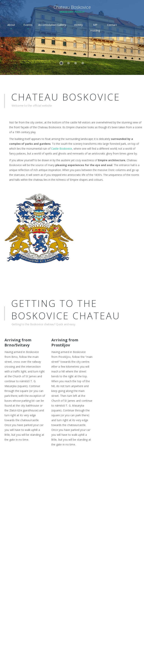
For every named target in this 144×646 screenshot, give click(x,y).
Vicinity (78, 25)
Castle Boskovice (61, 148)
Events (27, 25)
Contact (112, 25)
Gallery (61, 25)
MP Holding (95, 27)
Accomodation (44, 25)
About (11, 25)
